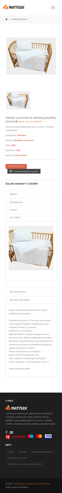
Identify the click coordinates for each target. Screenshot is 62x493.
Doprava (23, 452)
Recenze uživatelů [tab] (20, 300)
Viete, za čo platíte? (28, 121)
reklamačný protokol (17, 458)
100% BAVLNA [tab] (16, 202)
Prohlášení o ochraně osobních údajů (24, 464)
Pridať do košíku (16, 166)
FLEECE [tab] (13, 210)
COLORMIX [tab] (15, 217)
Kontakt (10, 452)
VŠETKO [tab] (13, 194)
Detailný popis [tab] (18, 292)
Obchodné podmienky (41, 452)
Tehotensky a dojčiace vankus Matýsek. (32, 484)
